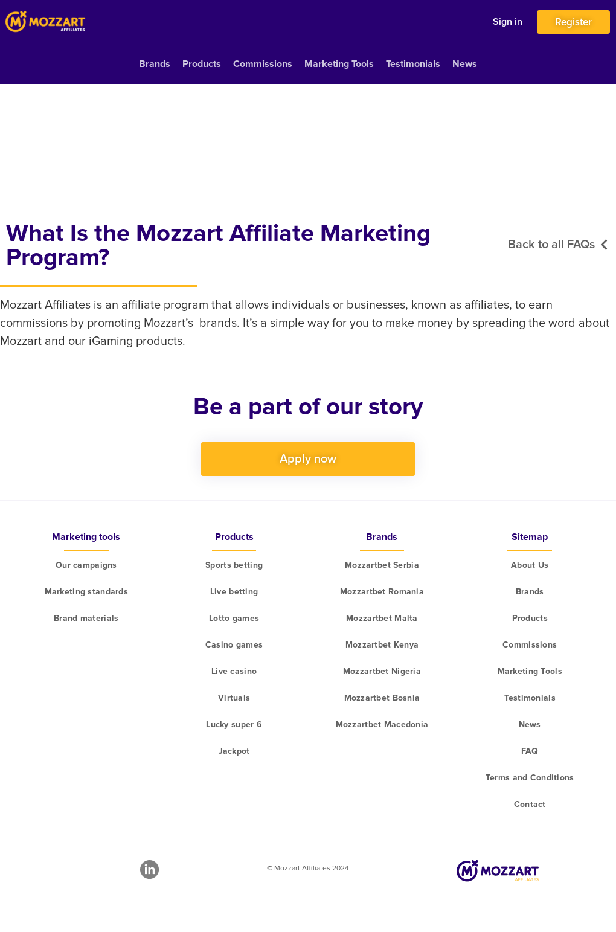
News (464, 64)
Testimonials (413, 64)
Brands (154, 64)
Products (201, 64)
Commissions (262, 64)
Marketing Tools (339, 64)
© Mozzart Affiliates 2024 (308, 868)
